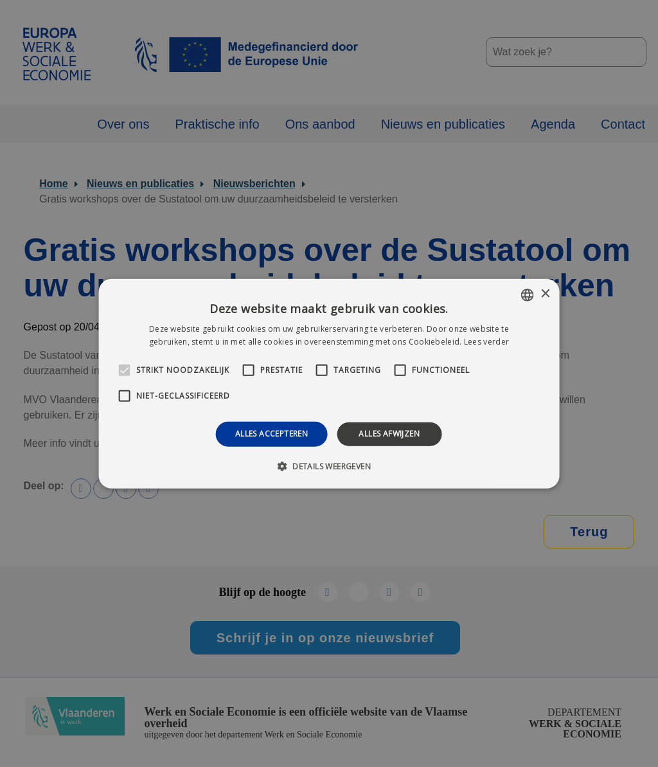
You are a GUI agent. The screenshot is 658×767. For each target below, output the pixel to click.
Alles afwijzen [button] (389, 433)
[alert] (329, 383)
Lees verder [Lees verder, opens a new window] (486, 341)
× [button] (544, 294)
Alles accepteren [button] (271, 433)
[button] (329, 466)
